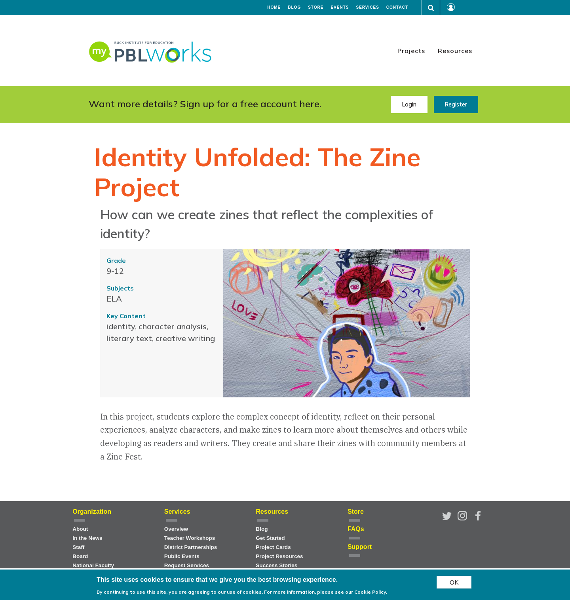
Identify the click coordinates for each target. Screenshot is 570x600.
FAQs (356, 529)
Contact (397, 7)
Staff (78, 547)
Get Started (270, 538)
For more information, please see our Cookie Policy (325, 593)
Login (409, 104)
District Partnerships (190, 547)
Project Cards (273, 547)
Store (315, 7)
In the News (87, 538)
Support (360, 546)
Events (340, 7)
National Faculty (93, 565)
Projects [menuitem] (411, 51)
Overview (176, 529)
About (80, 529)
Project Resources (279, 556)
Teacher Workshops (189, 538)
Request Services (186, 565)
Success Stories (276, 565)
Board (80, 556)
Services (367, 7)
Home (274, 7)
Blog (294, 7)
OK (454, 584)
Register (456, 104)
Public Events (182, 556)
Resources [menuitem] (455, 51)
